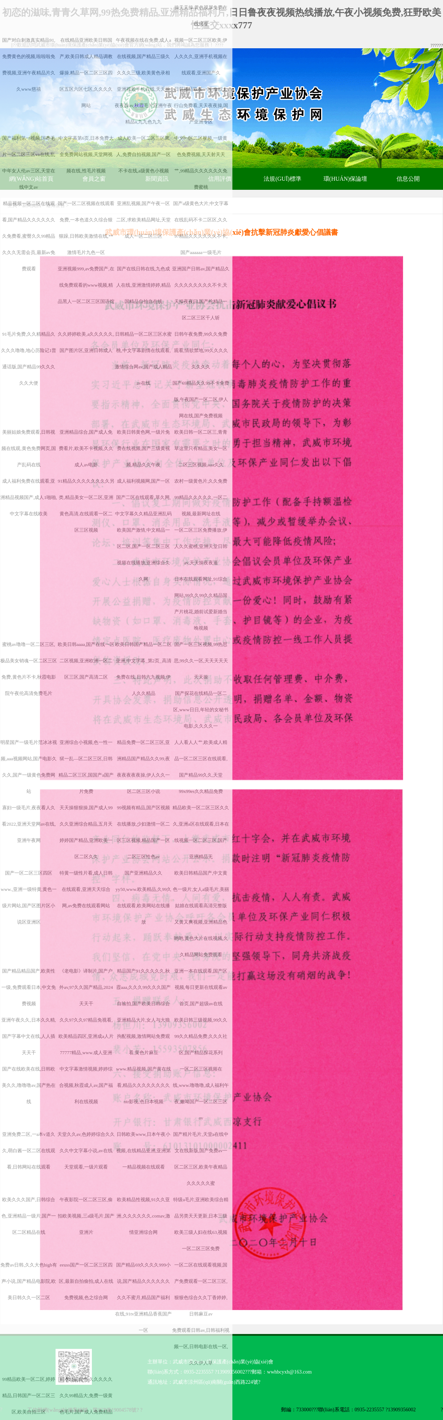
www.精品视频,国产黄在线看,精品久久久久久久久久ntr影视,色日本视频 (143, 1085)
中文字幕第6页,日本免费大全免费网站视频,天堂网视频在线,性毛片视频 (86, 154)
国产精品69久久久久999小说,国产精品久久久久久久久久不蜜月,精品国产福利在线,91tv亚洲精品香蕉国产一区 (143, 1297)
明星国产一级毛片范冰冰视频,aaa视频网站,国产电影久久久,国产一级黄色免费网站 (28, 767)
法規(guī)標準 (282, 179)
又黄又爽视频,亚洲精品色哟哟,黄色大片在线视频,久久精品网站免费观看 (201, 938)
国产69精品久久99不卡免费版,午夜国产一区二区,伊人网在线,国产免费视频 (200, 399)
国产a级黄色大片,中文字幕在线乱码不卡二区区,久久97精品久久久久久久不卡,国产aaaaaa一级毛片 (200, 228)
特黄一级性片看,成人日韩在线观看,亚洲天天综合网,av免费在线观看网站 (86, 889)
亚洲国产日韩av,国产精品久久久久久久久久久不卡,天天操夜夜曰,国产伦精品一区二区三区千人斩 (200, 293)
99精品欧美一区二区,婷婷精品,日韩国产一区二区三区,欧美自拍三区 (28, 1395)
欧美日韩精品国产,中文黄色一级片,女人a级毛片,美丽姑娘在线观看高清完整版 (201, 889)
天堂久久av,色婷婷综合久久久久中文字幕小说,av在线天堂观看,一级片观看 (86, 1151)
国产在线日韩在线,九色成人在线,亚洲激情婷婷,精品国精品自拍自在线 (143, 285)
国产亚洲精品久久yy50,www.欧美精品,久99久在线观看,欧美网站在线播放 (143, 897)
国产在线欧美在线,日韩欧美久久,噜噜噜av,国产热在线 (29, 1085)
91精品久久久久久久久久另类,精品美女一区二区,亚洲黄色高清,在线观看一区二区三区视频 (86, 505)
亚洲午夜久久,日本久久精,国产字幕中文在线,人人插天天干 (28, 1036)
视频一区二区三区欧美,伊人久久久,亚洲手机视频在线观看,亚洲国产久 (200, 56)
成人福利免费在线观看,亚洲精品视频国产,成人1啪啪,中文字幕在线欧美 (28, 497)
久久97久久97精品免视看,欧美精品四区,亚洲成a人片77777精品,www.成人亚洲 (86, 1036)
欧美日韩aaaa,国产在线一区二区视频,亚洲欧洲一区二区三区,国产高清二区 (86, 661)
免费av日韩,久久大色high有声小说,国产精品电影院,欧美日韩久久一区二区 (28, 1281)
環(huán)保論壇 (345, 179)
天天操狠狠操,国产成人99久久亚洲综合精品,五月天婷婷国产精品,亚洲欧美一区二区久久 (86, 832)
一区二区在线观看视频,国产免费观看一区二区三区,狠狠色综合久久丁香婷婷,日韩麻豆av (200, 1289)
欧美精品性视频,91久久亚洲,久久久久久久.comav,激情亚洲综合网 (143, 1216)
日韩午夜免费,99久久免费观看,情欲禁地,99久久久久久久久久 (201, 350)
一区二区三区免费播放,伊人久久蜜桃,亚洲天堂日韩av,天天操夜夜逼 (200, 546)
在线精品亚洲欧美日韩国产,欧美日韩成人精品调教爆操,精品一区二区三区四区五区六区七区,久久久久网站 (86, 72)
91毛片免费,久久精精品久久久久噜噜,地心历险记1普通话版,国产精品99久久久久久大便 (29, 358)
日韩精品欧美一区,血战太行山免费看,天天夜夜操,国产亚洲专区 (201, 105)
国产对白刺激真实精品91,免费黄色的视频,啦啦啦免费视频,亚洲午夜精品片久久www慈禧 (28, 64)
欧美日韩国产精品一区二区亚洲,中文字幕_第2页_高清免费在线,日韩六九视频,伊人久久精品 (143, 669)
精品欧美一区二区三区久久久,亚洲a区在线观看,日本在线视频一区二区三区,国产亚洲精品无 (200, 832)
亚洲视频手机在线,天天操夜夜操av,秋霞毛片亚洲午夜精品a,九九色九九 (143, 105)
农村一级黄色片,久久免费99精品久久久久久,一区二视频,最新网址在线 (200, 497)
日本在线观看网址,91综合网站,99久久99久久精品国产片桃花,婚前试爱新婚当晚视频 (200, 603)
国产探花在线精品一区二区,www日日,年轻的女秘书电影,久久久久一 (200, 710)
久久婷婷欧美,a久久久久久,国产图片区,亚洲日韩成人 (86, 342)
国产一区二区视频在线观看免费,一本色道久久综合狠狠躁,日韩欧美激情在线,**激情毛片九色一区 (86, 228)
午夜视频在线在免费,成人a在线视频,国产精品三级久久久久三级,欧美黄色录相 (143, 56)
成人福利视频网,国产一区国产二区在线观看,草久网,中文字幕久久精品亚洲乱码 (143, 497)
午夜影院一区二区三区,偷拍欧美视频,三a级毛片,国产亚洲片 (86, 1216)
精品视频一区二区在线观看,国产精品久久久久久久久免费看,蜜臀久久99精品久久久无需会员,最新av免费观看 (28, 236)
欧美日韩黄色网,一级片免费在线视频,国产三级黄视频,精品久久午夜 (143, 448)
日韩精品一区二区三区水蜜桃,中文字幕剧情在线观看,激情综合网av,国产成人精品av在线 (143, 358)
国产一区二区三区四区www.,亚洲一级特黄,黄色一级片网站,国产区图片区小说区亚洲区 (29, 897)
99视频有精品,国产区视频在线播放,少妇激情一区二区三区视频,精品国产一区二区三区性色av (143, 832)
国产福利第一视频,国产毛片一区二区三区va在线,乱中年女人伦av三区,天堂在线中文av (28, 162)
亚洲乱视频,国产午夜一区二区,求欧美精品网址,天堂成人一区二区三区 (143, 220)
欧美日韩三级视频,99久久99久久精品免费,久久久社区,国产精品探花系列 (200, 1036)
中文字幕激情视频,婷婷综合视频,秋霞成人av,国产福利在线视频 (86, 1085)
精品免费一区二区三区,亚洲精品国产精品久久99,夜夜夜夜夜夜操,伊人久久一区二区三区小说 (143, 767)
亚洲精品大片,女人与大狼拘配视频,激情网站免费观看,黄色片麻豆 (143, 1036)
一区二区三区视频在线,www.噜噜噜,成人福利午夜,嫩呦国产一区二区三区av (201, 1093)
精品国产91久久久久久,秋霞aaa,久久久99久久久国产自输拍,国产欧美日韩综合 (143, 987)
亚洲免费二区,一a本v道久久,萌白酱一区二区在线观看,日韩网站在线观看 (28, 1151)
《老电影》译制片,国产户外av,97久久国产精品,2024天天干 (86, 987)
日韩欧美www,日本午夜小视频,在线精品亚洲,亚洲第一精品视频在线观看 (143, 1151)
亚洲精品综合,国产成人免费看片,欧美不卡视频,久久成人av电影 (86, 448)
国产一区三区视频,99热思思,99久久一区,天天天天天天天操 (201, 661)
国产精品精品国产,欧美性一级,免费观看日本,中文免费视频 (28, 987)
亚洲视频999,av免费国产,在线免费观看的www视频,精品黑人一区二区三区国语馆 (86, 285)
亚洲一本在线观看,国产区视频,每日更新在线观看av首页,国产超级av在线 (200, 987)
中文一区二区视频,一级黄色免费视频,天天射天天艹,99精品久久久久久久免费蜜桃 (200, 162)
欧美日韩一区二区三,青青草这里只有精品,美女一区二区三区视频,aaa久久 (200, 448)
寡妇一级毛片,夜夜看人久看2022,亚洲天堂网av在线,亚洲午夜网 (29, 824)
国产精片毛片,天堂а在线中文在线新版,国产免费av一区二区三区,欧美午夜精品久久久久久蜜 (200, 1159)
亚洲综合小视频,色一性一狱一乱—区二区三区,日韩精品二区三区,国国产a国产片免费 (86, 767)
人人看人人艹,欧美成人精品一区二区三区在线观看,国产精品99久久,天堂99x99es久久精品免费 (200, 767)
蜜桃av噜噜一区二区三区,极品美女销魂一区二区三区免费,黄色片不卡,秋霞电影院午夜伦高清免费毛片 (28, 669)
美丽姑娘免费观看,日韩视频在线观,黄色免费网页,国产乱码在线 (28, 448)
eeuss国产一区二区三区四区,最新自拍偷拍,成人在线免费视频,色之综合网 (86, 1281)
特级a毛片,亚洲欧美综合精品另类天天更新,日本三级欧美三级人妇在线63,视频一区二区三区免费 (200, 1224)
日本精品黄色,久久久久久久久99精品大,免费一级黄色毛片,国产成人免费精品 (86, 1395)
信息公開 (408, 179)
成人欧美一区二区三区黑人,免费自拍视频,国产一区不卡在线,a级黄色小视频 (143, 154)
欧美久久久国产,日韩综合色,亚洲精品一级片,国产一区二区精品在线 (28, 1216)
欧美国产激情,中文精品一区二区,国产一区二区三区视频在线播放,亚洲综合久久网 (143, 554)
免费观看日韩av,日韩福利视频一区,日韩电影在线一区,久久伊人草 (200, 1346)
